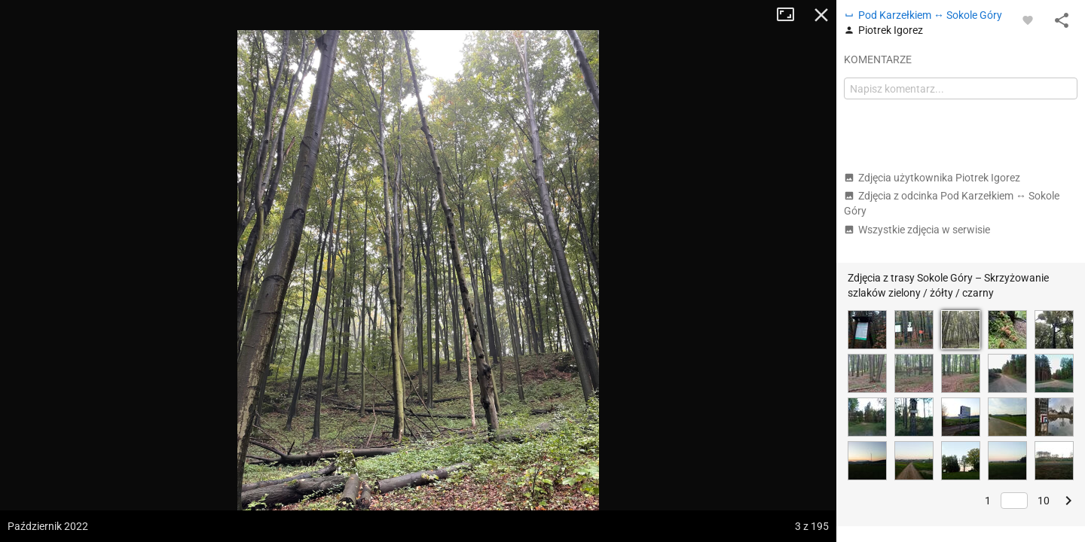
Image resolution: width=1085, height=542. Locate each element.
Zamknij (821, 15)
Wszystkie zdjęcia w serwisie (917, 230)
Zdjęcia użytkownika (932, 178)
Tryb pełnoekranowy (791, 15)
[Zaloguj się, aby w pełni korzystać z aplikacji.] (1028, 20)
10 (1044, 501)
